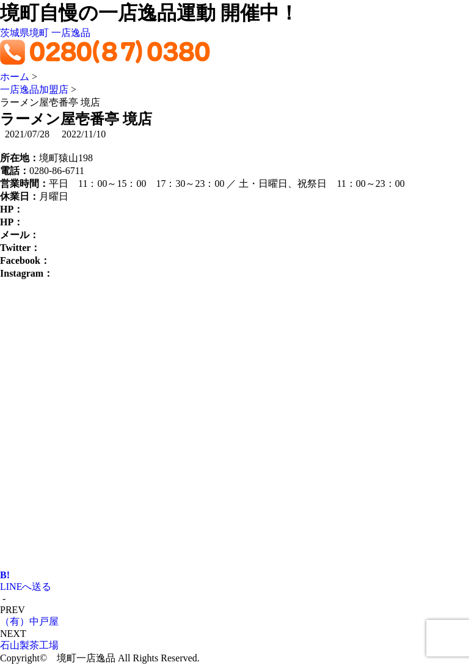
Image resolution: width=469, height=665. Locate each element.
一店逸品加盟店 (34, 89)
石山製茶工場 (29, 645)
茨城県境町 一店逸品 (45, 32)
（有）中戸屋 (29, 621)
